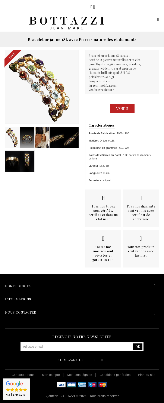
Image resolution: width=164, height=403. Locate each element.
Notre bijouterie (20, 4)
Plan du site (146, 375)
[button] (16, 389)
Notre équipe (77, 4)
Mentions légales (79, 375)
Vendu (122, 108)
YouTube (94, 360)
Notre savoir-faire (50, 4)
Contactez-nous (23, 375)
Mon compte (153, 19)
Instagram (102, 360)
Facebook (87, 360)
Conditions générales (115, 375)
